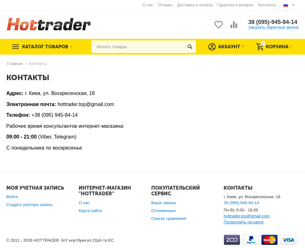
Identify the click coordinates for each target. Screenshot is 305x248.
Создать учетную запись (29, 204)
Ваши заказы (163, 202)
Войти (12, 196)
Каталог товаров (45, 46)
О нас (147, 5)
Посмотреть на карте (244, 222)
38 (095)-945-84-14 (272, 22)
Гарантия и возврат (235, 5)
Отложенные (163, 210)
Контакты (267, 5)
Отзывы (165, 5)
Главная (15, 63)
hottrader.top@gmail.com (247, 216)
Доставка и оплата (194, 5)
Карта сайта (90, 210)
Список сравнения (168, 218)
